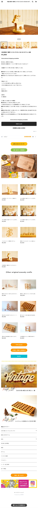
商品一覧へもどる (19, 475)
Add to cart (19, 124)
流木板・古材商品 (5, 443)
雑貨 (2, 447)
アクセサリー (4, 460)
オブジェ (3, 451)
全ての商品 (3, 468)
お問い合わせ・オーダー (19, 144)
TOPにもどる (19, 344)
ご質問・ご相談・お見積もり (19, 350)
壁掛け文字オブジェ (5, 435)
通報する (35, 131)
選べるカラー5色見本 (19, 150)
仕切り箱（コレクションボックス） (8, 430)
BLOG (19, 356)
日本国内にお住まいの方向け (19, 128)
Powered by (19, 494)
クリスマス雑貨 (4, 456)
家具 (2, 439)
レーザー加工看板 (5, 464)
